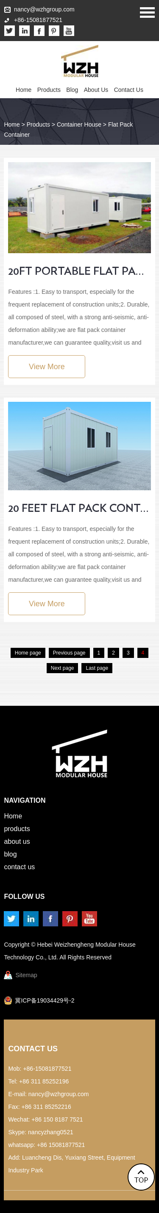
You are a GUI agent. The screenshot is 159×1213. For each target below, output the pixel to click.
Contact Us (128, 89)
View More (47, 366)
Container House (79, 124)
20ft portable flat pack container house (79, 271)
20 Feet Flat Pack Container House (79, 508)
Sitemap (26, 975)
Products (49, 89)
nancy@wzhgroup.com (44, 9)
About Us (96, 89)
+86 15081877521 (61, 1144)
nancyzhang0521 (50, 1132)
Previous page (69, 653)
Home (23, 89)
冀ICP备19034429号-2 (44, 1000)
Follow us (24, 896)
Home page (28, 653)
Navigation (24, 800)
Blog (72, 89)
